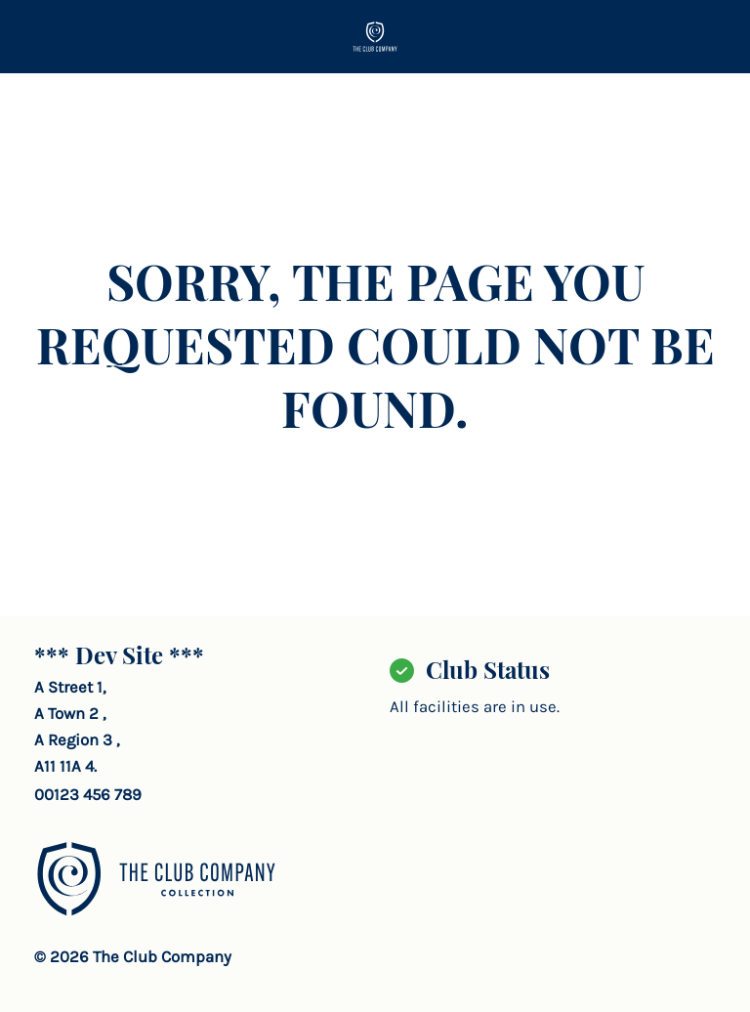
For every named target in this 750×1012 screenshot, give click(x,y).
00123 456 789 (88, 794)
